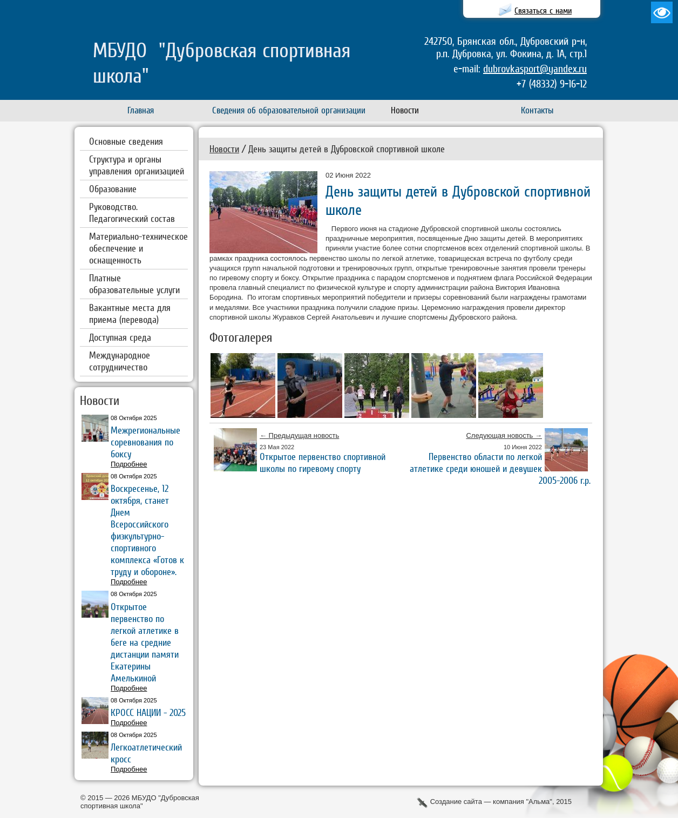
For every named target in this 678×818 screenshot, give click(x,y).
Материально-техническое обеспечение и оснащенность (138, 248)
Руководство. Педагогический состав (132, 212)
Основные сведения (126, 141)
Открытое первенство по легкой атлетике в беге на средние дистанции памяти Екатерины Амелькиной (145, 642)
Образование (113, 188)
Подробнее (129, 464)
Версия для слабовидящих (662, 12)
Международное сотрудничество (119, 361)
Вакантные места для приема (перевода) (130, 313)
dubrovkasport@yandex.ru (535, 69)
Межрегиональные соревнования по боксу (145, 441)
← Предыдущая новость (299, 435)
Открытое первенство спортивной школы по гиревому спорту (322, 462)
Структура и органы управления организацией (136, 165)
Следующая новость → (504, 435)
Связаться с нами (543, 10)
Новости (224, 148)
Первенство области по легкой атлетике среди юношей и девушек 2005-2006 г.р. (500, 468)
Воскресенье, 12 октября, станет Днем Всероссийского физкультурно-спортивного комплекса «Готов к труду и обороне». (147, 530)
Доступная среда (120, 337)
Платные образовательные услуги (134, 283)
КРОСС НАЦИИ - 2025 (148, 712)
